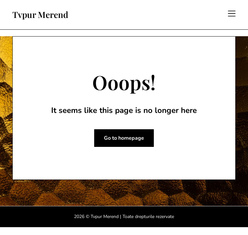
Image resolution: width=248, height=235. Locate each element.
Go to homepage (124, 138)
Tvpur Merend (40, 14)
